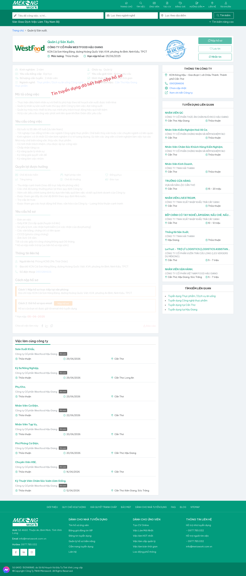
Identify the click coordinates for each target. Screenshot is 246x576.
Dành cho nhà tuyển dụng (151, 507)
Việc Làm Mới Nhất (143, 530)
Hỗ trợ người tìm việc (197, 535)
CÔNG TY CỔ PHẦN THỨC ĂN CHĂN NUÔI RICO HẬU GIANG (197, 117)
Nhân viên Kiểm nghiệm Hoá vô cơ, (186, 129)
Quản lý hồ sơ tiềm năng (82, 541)
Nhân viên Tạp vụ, (26, 424)
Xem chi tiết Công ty (181, 92)
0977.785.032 (29, 544)
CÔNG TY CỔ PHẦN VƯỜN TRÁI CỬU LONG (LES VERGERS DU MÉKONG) (196, 255)
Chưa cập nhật (177, 88)
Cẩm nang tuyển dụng (81, 546)
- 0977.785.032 (195, 530)
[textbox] (134, 15)
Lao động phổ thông (144, 551)
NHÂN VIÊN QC (174, 112)
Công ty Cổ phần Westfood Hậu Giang (75, 47)
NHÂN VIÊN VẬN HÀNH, (179, 269)
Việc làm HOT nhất (143, 535)
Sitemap (195, 507)
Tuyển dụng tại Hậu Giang (182, 309)
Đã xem (63, 354)
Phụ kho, (20, 386)
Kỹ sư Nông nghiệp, (27, 368)
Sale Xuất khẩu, (25, 349)
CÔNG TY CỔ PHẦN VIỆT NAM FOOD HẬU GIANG (191, 273)
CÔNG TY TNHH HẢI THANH (180, 168)
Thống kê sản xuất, (177, 232)
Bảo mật (126, 507)
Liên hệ (73, 551)
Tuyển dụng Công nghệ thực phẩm (187, 300)
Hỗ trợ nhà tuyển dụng (198, 525)
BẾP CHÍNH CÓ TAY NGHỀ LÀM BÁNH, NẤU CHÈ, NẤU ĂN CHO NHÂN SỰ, (198, 215)
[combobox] (134, 15)
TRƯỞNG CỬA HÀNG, (178, 180)
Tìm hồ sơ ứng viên (79, 525)
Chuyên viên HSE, (26, 462)
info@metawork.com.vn (32, 538)
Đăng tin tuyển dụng (80, 535)
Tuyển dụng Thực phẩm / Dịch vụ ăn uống (192, 296)
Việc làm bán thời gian (145, 546)
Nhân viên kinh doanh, (179, 164)
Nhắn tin (215, 56)
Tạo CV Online (141, 525)
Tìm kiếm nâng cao (221, 21)
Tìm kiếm (223, 15)
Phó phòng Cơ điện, (27, 443)
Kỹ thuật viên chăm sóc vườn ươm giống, (40, 480)
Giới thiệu (52, 507)
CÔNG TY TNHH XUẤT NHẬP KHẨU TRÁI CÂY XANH (192, 202)
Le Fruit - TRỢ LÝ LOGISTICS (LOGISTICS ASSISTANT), (198, 249)
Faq (173, 507)
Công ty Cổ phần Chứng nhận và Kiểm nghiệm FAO (195, 134)
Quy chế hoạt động (74, 507)
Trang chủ (18, 30)
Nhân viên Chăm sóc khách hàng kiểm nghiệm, (194, 146)
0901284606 (176, 83)
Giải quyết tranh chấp (103, 507)
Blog (183, 507)
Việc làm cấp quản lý (144, 541)
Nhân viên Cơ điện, (27, 405)
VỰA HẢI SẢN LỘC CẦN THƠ (180, 185)
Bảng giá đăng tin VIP (81, 530)
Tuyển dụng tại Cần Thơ (181, 305)
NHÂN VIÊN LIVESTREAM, (180, 198)
